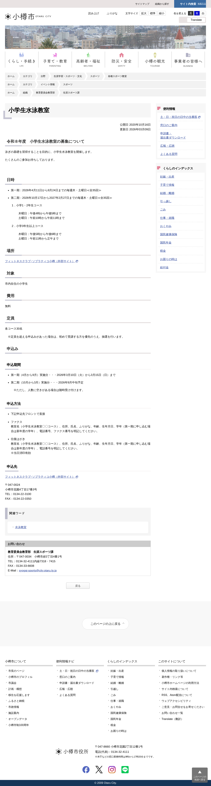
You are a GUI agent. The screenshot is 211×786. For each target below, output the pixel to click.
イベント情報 (48, 84)
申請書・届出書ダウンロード (76, 682)
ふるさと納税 (16, 700)
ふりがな (112, 13)
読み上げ (93, 13)
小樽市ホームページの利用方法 (180, 682)
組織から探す (162, 4)
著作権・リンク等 (172, 676)
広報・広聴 (167, 145)
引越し (115, 688)
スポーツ (95, 76)
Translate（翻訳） (173, 718)
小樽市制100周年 (18, 724)
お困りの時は (168, 259)
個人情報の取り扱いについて (179, 670)
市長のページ (16, 670)
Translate (196, 19)
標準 (152, 13)
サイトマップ (142, 4)
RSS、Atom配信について (177, 694)
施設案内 (13, 712)
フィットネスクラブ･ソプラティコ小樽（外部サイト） (41, 261)
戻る (78, 585)
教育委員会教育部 (45, 92)
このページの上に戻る (105, 623)
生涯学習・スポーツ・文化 (68, 76)
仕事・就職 (167, 218)
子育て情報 (167, 185)
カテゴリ (27, 76)
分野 (43, 76)
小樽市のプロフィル (20, 676)
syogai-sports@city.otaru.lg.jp (38, 570)
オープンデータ (17, 718)
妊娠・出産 (167, 176)
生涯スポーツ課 (71, 92)
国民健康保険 (168, 234)
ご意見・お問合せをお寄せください (183, 706)
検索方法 (202, 4)
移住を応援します (19, 694)
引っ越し (165, 201)
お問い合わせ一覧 (172, 712)
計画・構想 (15, 688)
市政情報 (13, 706)
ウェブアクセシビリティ (176, 700)
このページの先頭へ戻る (199, 778)
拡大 (144, 13)
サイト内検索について (175, 688)
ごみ (163, 209)
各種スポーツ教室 (117, 76)
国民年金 (165, 242)
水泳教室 (20, 527)
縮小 (161, 13)
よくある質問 (168, 154)
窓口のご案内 (168, 125)
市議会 (12, 682)
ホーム (11, 76)
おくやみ (165, 226)
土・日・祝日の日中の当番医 (180, 117)
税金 (163, 250)
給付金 (164, 267)
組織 (25, 92)
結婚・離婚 (167, 193)
